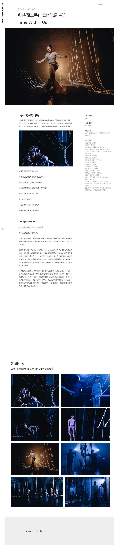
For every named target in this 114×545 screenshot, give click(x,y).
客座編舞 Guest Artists (26, 9)
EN (98, 4)
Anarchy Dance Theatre (2, 13)
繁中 (101, 4)
